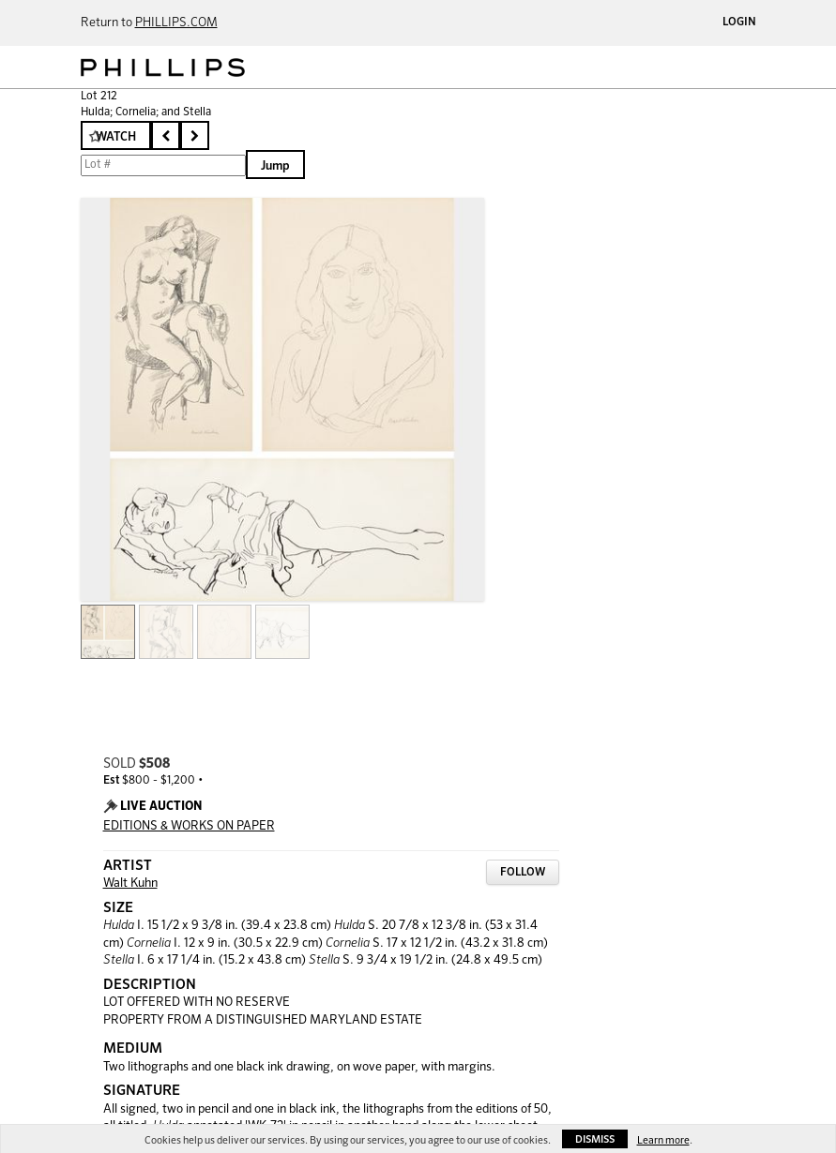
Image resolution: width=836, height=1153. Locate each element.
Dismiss (595, 1139)
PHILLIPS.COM (176, 23)
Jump (275, 166)
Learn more (663, 1140)
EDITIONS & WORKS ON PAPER (189, 826)
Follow (522, 872)
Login (739, 22)
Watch (116, 137)
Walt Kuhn (130, 883)
